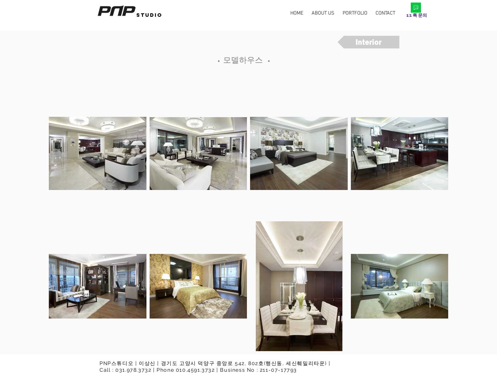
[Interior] (368, 42)
